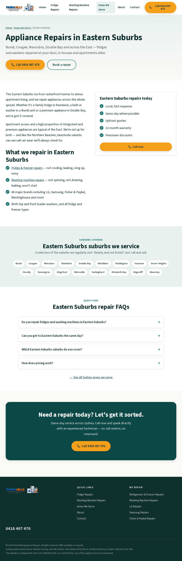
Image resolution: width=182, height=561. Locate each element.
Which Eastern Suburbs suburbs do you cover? (52, 349)
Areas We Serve (103, 7)
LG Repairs (135, 506)
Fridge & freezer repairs (27, 168)
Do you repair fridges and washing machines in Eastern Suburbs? (64, 322)
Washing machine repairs (27, 180)
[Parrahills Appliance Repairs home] (20, 7)
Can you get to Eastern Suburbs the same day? (52, 336)
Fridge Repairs (55, 7)
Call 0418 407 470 (160, 7)
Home (42, 7)
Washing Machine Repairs (79, 7)
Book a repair (62, 65)
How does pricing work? (37, 363)
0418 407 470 (18, 528)
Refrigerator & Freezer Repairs (146, 494)
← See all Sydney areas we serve (91, 377)
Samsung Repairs (139, 512)
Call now (136, 147)
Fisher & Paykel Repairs (142, 518)
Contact (135, 7)
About (121, 7)
